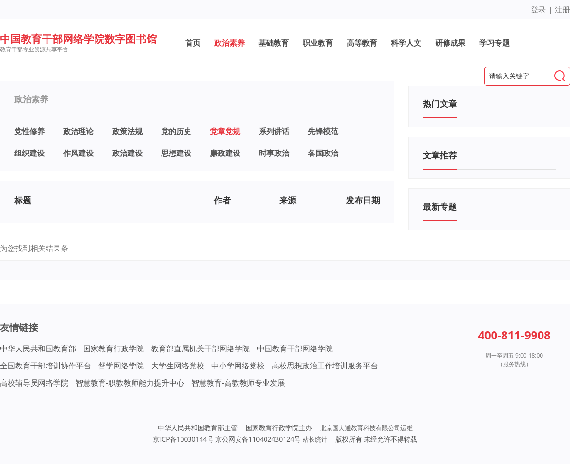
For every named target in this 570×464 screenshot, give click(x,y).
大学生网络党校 (177, 365)
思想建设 (176, 153)
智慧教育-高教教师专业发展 (238, 382)
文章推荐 (440, 155)
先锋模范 (323, 131)
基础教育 (273, 43)
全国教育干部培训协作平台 (45, 365)
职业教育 (318, 43)
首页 (192, 43)
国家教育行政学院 (113, 348)
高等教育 (362, 43)
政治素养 (229, 43)
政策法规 (127, 131)
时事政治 (274, 153)
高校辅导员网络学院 (34, 382)
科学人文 (406, 43)
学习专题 (494, 43)
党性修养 (29, 131)
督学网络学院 (121, 365)
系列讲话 (274, 131)
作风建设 (78, 153)
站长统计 (315, 439)
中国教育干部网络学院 (295, 348)
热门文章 (440, 103)
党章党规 (225, 131)
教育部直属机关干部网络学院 (200, 348)
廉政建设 (225, 153)
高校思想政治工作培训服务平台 (325, 365)
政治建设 (127, 153)
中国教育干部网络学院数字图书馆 (78, 38)
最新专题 (440, 206)
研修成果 (450, 43)
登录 (538, 9)
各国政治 (323, 153)
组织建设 (29, 153)
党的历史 (176, 131)
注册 (562, 9)
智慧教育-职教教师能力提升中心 (130, 382)
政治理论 (78, 131)
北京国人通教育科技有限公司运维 (366, 428)
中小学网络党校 (238, 365)
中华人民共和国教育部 (38, 348)
